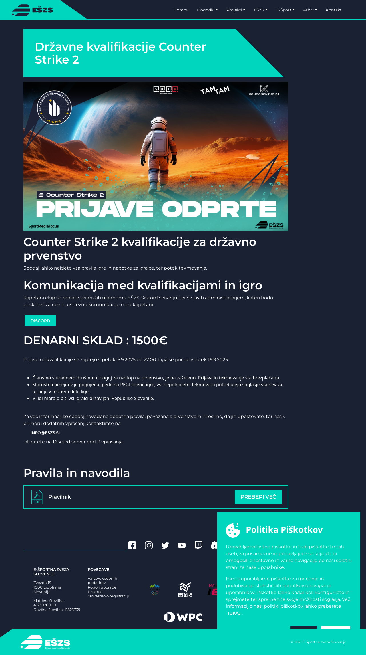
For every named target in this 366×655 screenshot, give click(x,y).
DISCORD (40, 320)
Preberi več (258, 497)
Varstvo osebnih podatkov (102, 580)
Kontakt (334, 10)
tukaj (233, 613)
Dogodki (205, 10)
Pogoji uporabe (102, 587)
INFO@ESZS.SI (45, 432)
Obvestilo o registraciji (108, 596)
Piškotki (95, 592)
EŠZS (259, 10)
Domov (180, 10)
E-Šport (283, 10)
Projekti (234, 10)
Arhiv (308, 10)
